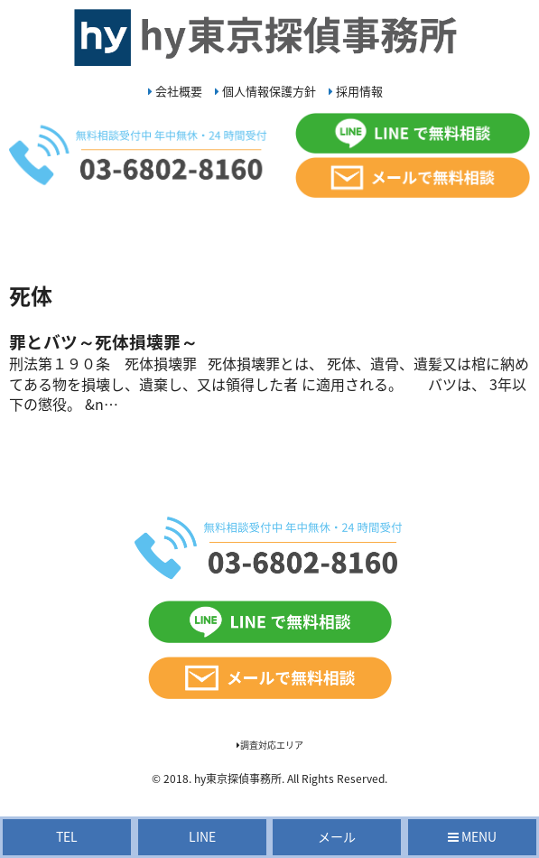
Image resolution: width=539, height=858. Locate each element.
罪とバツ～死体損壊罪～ (103, 341)
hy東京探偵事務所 (238, 778)
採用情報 (356, 90)
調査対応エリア (270, 744)
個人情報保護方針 (265, 90)
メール (337, 836)
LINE (202, 836)
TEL (67, 836)
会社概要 (175, 90)
